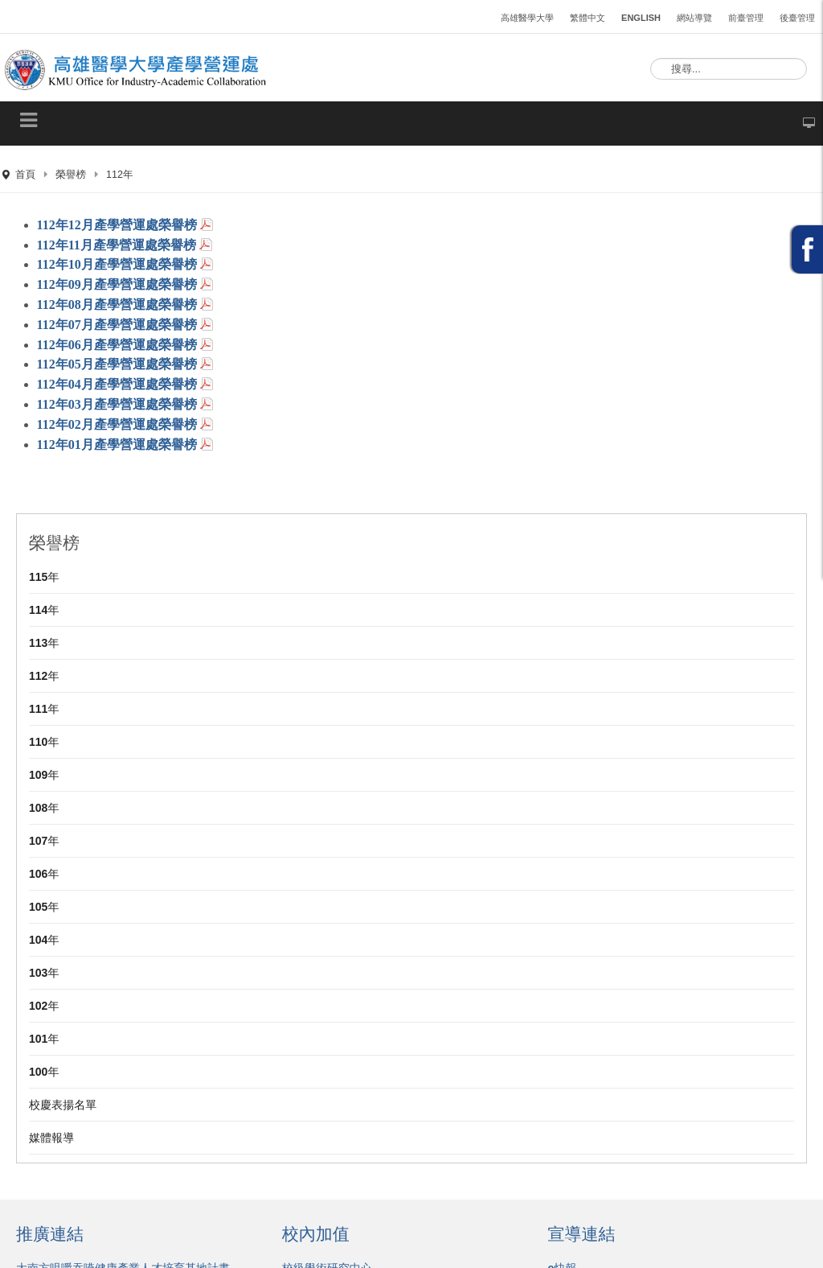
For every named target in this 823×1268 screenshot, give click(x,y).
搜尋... (650, 58)
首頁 (25, 174)
